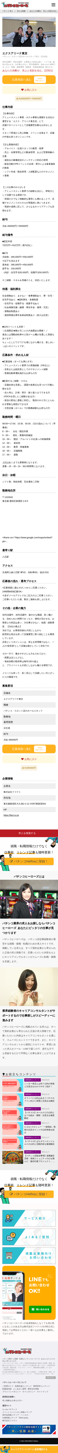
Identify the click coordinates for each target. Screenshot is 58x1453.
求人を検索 (21, 11)
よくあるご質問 (19, 1389)
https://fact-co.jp (11, 815)
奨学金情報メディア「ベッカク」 (16, 1415)
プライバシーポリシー (11, 1392)
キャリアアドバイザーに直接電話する (29, 1449)
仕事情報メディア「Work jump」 (16, 1418)
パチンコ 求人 (7, 11)
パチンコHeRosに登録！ (29, 861)
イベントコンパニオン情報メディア (17, 1412)
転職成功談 (7, 1389)
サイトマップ (42, 1392)
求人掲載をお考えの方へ (12, 1400)
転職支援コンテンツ (23, 1386)
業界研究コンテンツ (41, 1386)
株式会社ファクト (9, 1420)
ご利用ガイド (7, 1386)
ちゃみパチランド (9, 1409)
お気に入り (29, 89)
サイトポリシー (28, 1392)
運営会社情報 (33, 1389)
